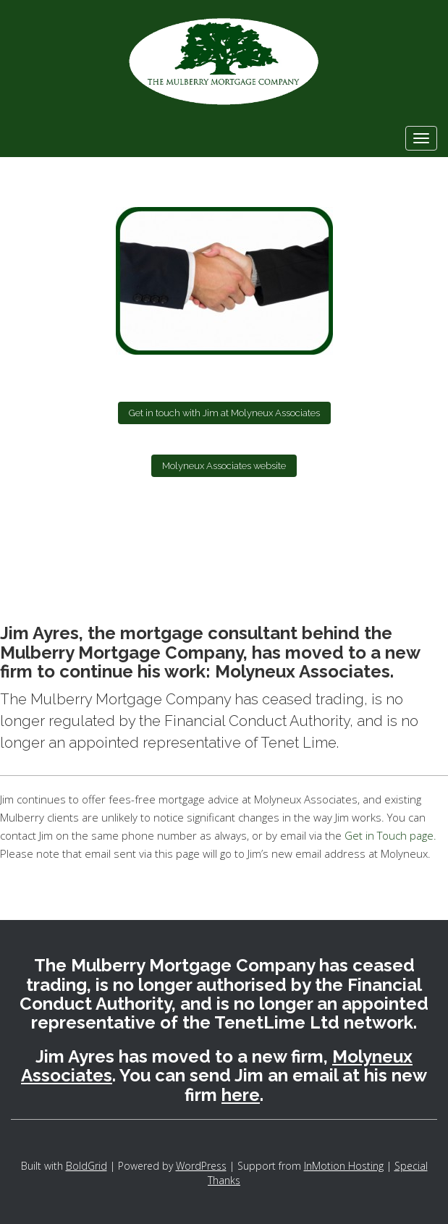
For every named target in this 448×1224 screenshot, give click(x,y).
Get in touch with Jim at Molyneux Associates (224, 413)
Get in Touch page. (389, 835)
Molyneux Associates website (224, 465)
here (240, 1094)
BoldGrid (86, 1166)
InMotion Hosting (344, 1166)
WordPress (201, 1166)
